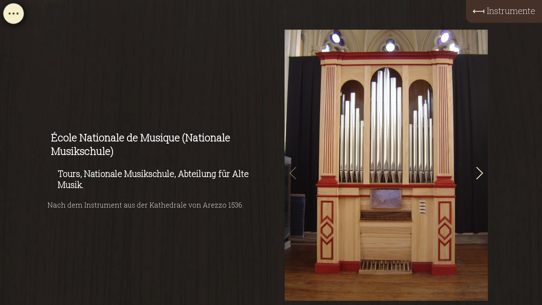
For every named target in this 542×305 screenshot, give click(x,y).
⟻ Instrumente (504, 10)
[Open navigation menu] (13, 16)
